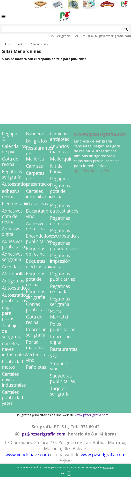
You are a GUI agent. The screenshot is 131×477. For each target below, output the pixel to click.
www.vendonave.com (27, 454)
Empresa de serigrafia (93, 141)
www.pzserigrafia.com (103, 454)
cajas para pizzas (89, 160)
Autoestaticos (104, 150)
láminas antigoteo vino (94, 155)
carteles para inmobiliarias (96, 163)
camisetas (82, 146)
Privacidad (108, 467)
